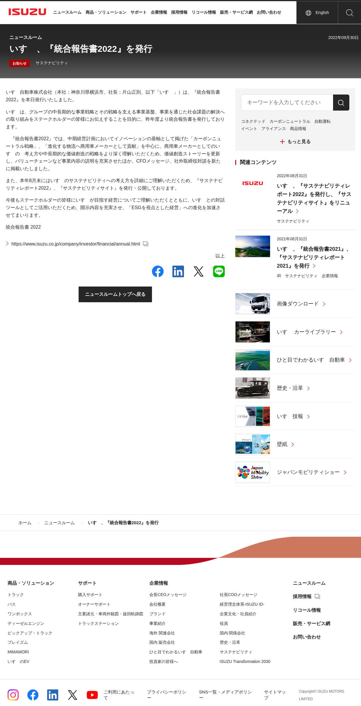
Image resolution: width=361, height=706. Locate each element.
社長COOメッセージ (239, 594)
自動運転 (322, 121)
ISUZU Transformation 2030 (245, 661)
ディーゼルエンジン (26, 623)
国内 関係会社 (232, 633)
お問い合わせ (269, 12)
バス (12, 604)
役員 (224, 623)
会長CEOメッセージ (168, 594)
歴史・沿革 (230, 642)
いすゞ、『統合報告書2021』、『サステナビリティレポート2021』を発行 (314, 257)
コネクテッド (253, 121)
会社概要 (157, 604)
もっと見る (299, 141)
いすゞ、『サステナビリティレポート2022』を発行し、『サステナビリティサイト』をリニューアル (314, 198)
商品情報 (298, 128)
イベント (249, 128)
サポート (138, 12)
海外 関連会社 (162, 633)
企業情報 (159, 12)
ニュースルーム (67, 12)
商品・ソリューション (106, 12)
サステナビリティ (52, 63)
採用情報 (179, 12)
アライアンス (273, 128)
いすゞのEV (18, 661)
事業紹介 (157, 623)
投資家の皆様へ (163, 661)
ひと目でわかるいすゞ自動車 (175, 652)
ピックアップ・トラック (30, 633)
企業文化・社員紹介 (238, 613)
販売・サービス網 (236, 12)
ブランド (157, 613)
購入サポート (90, 594)
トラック (16, 594)
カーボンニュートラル (290, 121)
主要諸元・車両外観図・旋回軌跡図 (110, 613)
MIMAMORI (18, 652)
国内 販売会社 (162, 642)
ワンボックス (20, 613)
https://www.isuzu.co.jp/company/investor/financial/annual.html (75, 243)
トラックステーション (98, 623)
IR (279, 275)
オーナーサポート (94, 604)
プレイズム (18, 642)
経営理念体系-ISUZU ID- (242, 604)
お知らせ (19, 63)
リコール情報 (204, 12)
